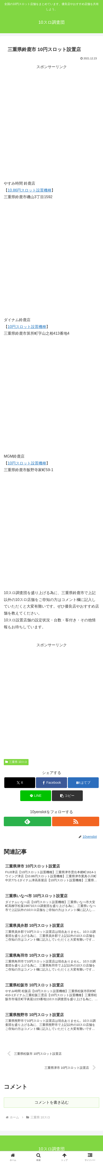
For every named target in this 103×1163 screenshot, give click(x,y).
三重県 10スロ (16, 762)
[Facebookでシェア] (51, 782)
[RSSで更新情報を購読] (75, 821)
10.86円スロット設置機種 (29, 190)
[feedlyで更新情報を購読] (27, 821)
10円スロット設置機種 (27, 327)
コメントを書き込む (51, 1102)
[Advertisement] (51, 121)
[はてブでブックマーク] (83, 782)
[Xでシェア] (19, 782)
